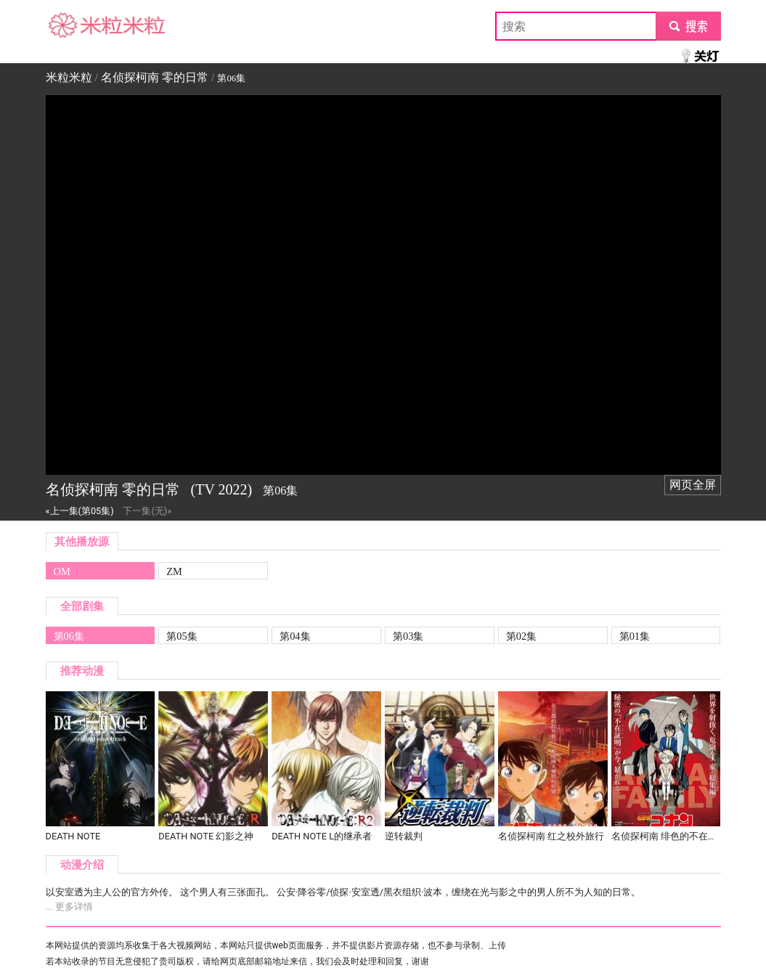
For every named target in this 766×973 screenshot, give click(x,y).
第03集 (408, 636)
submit (688, 26)
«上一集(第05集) (80, 510)
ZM (174, 571)
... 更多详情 (69, 906)
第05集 (181, 636)
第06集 (69, 636)
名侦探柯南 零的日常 (154, 77)
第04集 (295, 636)
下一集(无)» (147, 510)
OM (62, 571)
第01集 (634, 636)
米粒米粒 (69, 26)
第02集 (521, 636)
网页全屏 (692, 485)
